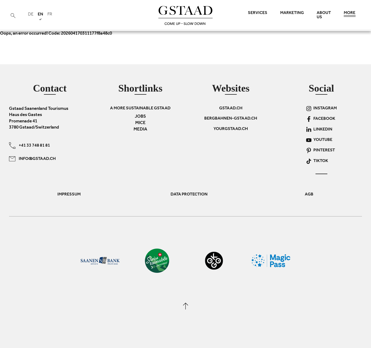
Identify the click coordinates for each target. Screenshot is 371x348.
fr (49, 15)
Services (257, 13)
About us (324, 15)
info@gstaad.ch (32, 158)
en (40, 16)
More (350, 14)
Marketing (292, 13)
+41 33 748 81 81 (29, 145)
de (30, 15)
